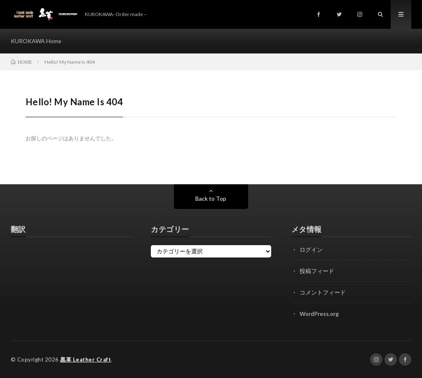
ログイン (311, 249)
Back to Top (210, 198)
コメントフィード (323, 292)
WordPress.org (319, 313)
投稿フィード (317, 270)
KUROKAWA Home (36, 40)
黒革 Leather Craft (85, 359)
